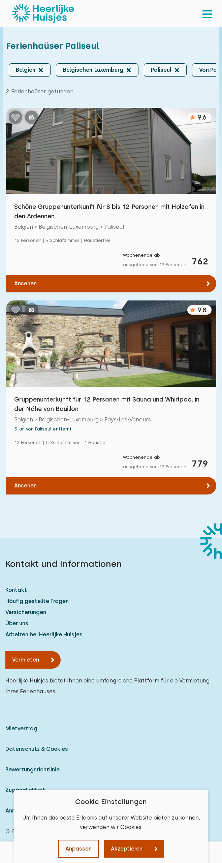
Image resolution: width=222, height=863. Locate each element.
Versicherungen (25, 612)
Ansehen (25, 283)
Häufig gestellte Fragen (37, 601)
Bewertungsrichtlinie (32, 769)
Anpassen (78, 848)
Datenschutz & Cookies (36, 749)
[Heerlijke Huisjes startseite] (43, 13)
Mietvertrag (21, 728)
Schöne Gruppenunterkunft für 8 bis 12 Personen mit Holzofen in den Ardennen (109, 211)
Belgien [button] (25, 70)
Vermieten (25, 660)
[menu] (207, 13)
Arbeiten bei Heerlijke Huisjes (44, 634)
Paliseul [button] (161, 70)
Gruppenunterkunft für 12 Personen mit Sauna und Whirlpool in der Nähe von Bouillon (106, 404)
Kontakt (16, 590)
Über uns (16, 623)
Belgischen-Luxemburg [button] (93, 70)
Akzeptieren (126, 848)
